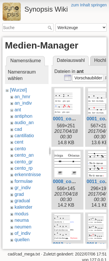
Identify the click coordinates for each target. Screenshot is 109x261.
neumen (23, 226)
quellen (22, 239)
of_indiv (23, 233)
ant (18, 109)
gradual (22, 200)
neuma (22, 220)
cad (18, 129)
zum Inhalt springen (89, 5)
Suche (50, 28)
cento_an (24, 155)
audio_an (24, 122)
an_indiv (23, 103)
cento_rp (24, 168)
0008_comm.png (71, 181)
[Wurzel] (18, 89)
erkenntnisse (28, 174)
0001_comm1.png (72, 118)
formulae (24, 181)
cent (19, 142)
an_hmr (22, 96)
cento (20, 148)
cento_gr (24, 161)
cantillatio (24, 135)
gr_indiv (23, 187)
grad (19, 194)
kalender (23, 207)
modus (21, 213)
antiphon (23, 116)
